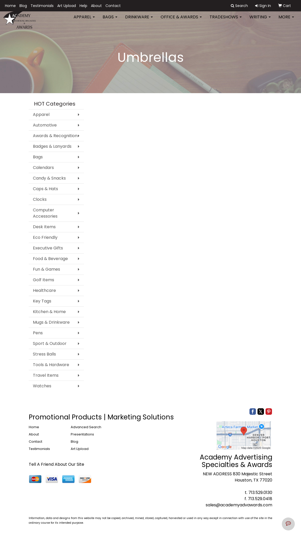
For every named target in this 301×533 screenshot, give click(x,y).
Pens (38, 333)
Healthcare (44, 290)
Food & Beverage (50, 259)
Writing (260, 21)
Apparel (84, 21)
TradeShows (226, 21)
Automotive (45, 125)
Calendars (43, 168)
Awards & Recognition (55, 136)
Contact (113, 5)
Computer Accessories (45, 213)
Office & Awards (181, 21)
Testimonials (42, 5)
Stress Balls (44, 354)
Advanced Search (86, 427)
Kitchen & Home (49, 312)
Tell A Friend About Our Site (56, 464)
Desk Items (44, 227)
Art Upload (66, 5)
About (96, 5)
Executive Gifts (48, 248)
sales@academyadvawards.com (239, 505)
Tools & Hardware (51, 365)
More (286, 21)
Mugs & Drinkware (51, 322)
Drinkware (139, 21)
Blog (23, 5)
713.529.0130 (260, 492)
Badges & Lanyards (52, 146)
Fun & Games (46, 269)
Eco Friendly (45, 237)
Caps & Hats (45, 189)
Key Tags (42, 301)
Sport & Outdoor (50, 343)
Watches (42, 386)
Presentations (82, 434)
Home (10, 5)
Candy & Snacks (49, 178)
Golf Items (43, 280)
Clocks (40, 199)
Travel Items (46, 375)
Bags (110, 21)
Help (83, 5)
